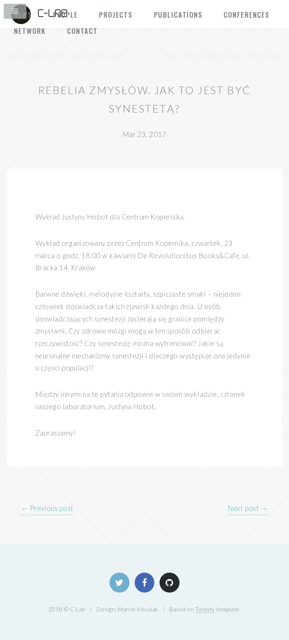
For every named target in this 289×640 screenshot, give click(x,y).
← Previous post (47, 508)
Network (30, 31)
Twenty (205, 609)
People (65, 14)
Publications (178, 14)
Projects (115, 14)
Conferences (246, 14)
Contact (82, 31)
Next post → (248, 508)
